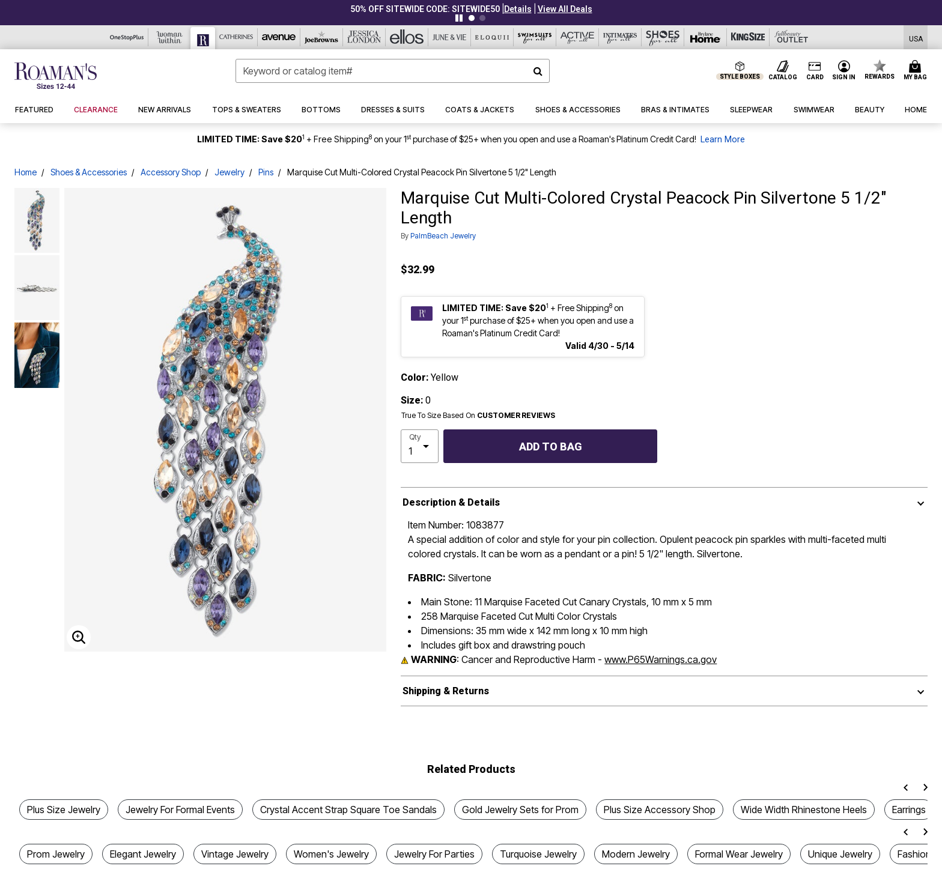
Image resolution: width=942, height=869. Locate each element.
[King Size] (748, 37)
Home (25, 172)
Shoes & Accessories (88, 172)
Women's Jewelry (331, 854)
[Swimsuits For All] (535, 37)
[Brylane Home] (705, 37)
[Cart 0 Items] (917, 70)
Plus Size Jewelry (63, 810)
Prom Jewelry (56, 854)
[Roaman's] (203, 38)
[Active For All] (577, 37)
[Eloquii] (492, 37)
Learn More (722, 140)
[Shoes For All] (663, 37)
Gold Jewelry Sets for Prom (520, 810)
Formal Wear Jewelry (739, 854)
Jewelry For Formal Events (180, 810)
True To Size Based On (478, 415)
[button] (518, 9)
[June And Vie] (449, 37)
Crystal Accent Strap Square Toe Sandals (348, 810)
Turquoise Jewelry (538, 854)
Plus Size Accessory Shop (660, 810)
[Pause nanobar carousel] (459, 18)
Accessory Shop (171, 172)
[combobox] (392, 71)
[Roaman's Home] (55, 75)
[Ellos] (407, 37)
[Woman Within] (169, 37)
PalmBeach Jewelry (443, 235)
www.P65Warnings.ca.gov (660, 659)
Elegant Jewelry (143, 854)
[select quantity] (420, 446)
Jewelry (229, 172)
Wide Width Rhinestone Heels (804, 810)
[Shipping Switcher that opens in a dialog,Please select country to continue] (915, 37)
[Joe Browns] (321, 37)
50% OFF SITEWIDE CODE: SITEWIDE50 (425, 9)
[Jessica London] (364, 37)
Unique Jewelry (840, 854)
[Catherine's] (236, 37)
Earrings (909, 810)
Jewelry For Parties (434, 854)
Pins (265, 172)
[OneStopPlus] (127, 37)
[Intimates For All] (620, 37)
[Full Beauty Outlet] (791, 37)
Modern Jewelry (636, 854)
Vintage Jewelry (235, 854)
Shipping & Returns (446, 691)
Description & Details (451, 502)
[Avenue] (279, 37)
